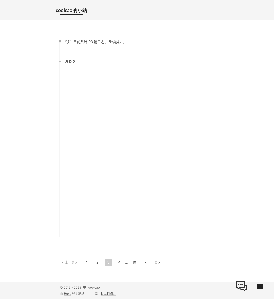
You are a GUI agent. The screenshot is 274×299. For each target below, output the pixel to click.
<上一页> (69, 262)
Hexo (67, 293)
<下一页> (152, 262)
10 (134, 262)
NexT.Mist (108, 293)
